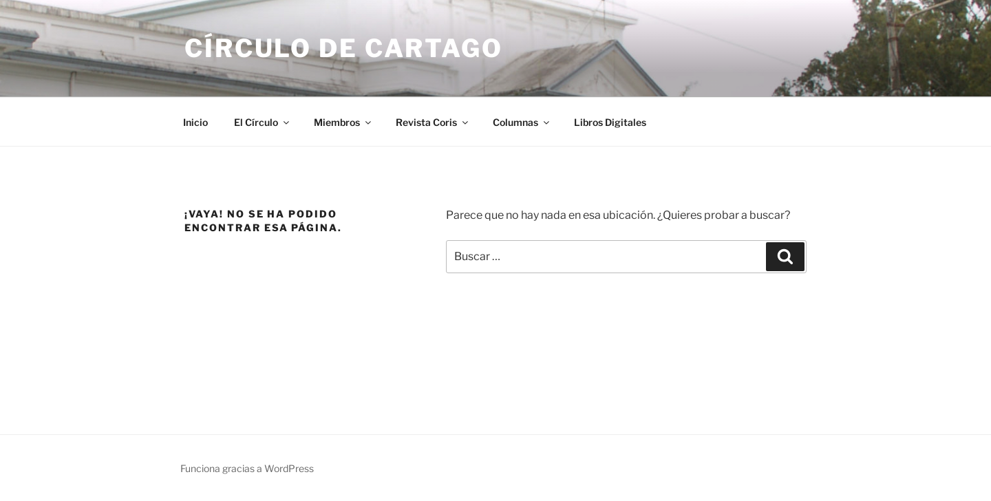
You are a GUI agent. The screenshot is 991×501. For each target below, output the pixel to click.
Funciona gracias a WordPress (247, 468)
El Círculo (262, 122)
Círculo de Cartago (343, 48)
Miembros (343, 122)
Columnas (522, 122)
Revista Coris (433, 122)
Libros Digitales (610, 122)
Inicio (195, 122)
